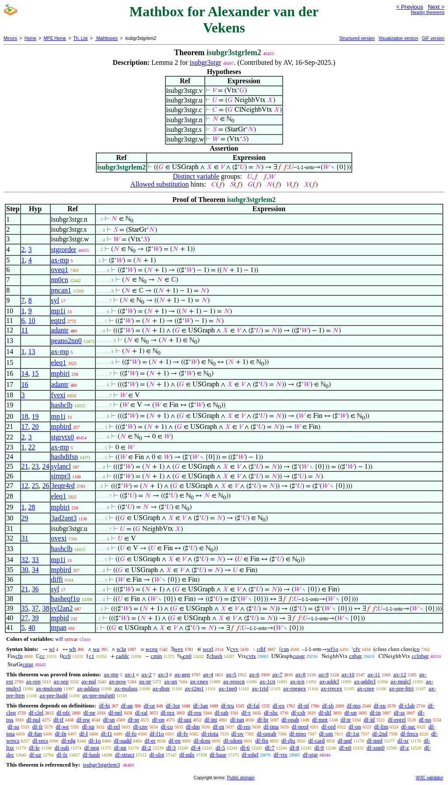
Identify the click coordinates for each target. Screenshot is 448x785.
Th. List (81, 38)
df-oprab (266, 733)
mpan (59, 627)
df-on (355, 726)
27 (24, 618)
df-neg (91, 747)
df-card (316, 740)
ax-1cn (267, 681)
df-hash (91, 754)
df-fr (37, 726)
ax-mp (60, 260)
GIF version (433, 38)
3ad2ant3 (64, 518)
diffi (57, 579)
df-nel (115, 712)
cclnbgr (420, 656)
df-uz (35, 754)
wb (72, 649)
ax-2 (146, 674)
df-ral (141, 712)
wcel (208, 649)
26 (45, 485)
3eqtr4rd (63, 485)
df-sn (109, 719)
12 (24, 485)
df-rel (113, 726)
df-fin (262, 740)
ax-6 (254, 674)
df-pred (300, 726)
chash (215, 656)
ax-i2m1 (194, 688)
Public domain (241, 777)
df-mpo (297, 733)
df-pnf (345, 740)
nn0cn (59, 279)
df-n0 (345, 747)
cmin (156, 656)
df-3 (171, 747)
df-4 (195, 747)
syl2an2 (62, 608)
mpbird (61, 426)
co (417, 649)
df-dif (325, 712)
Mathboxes (106, 38)
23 (35, 466)
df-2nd (380, 733)
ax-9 (323, 674)
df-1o (94, 740)
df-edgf (250, 754)
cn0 (187, 656)
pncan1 (61, 290)
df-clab (407, 705)
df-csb (298, 712)
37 (35, 608)
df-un (350, 712)
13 (31, 351)
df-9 (319, 747)
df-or (149, 705)
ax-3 (163, 674)
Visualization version (398, 38)
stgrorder (64, 249)
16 (24, 384)
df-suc (408, 726)
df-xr (403, 740)
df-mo (353, 705)
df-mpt (319, 719)
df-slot (156, 754)
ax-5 (231, 674)
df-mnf (374, 740)
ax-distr (161, 688)
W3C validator (429, 777)
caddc (122, 656)
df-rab (221, 712)
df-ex (278, 705)
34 (35, 569)
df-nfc (63, 712)
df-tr (345, 719)
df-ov (237, 733)
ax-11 (374, 674)
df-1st (352, 733)
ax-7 (277, 674)
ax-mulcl (401, 681)
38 (45, 608)
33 (35, 559)
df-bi (104, 705)
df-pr (133, 719)
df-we (62, 726)
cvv (234, 649)
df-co (167, 726)
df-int (210, 719)
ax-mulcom (49, 688)
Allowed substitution (159, 184)
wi (52, 649)
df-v (246, 712)
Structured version (356, 38)
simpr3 (60, 476)
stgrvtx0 (62, 437)
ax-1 (130, 674)
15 (35, 373)
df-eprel (397, 719)
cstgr (27, 664)
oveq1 (59, 269)
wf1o (333, 649)
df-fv (182, 733)
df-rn (218, 726)
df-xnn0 (376, 747)
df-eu (379, 705)
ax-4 (208, 674)
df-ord (329, 726)
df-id (369, 719)
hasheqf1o (65, 598)
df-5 (220, 747)
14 (24, 373)
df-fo (130, 733)
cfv (356, 649)
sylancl (61, 466)
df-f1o (157, 733)
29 (24, 518)
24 (45, 466)
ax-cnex (199, 681)
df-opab (290, 719)
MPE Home (55, 38)
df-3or (173, 705)
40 (31, 627)
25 (35, 485)
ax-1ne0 (228, 688)
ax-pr (145, 681)
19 (35, 416)
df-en (174, 740)
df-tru (227, 705)
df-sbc (271, 712)
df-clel (35, 712)
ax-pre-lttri (401, 688)
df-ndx (187, 754)
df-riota (209, 733)
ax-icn (297, 681)
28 (31, 507)
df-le (34, 747)
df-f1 (106, 733)
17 (24, 426)
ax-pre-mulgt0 (98, 695)
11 (24, 330)
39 (35, 618)
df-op (158, 719)
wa (96, 649)
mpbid (60, 618)
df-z (404, 747)
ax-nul (88, 681)
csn (285, 649)
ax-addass (88, 688)
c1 (91, 656)
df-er (149, 740)
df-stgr (310, 754)
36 (35, 589)
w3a (121, 649)
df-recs (40, 740)
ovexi (59, 538)
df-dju (288, 740)
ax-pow (117, 681)
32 (24, 559)
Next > (436, 7)
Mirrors (10, 38)
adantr (60, 330)
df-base (218, 754)
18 (24, 416)
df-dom (201, 740)
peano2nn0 (66, 340)
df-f (83, 733)
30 (24, 569)
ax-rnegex (294, 688)
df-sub (62, 747)
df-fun (35, 733)
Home (30, 38)
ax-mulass (126, 688)
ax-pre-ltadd (54, 695)
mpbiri (60, 373)
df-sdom (233, 740)
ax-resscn (234, 681)
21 (24, 466)
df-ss (399, 712)
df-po (425, 719)
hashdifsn (64, 456)
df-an (127, 705)
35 (24, 608)
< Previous (409, 7)
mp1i (58, 311)
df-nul (33, 719)
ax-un (170, 681)
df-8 (294, 747)
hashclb (62, 405)
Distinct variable (196, 176)
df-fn (60, 733)
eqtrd (58, 320)
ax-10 (348, 674)
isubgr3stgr (205, 62)
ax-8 (300, 674)
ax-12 (399, 674)
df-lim (381, 726)
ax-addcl (329, 681)
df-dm (193, 726)
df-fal (253, 705)
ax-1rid (260, 688)
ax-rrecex (331, 688)
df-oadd (122, 740)
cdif (261, 649)
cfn (19, 656)
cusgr (299, 656)
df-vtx (280, 754)
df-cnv (140, 726)
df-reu (195, 712)
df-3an (200, 705)
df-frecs (409, 733)
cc (42, 656)
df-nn (120, 747)
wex (178, 649)
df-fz (61, 754)
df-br (262, 719)
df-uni (185, 719)
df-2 (146, 747)
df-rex (168, 712)
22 (31, 447)
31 (24, 538)
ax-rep (33, 681)
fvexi (58, 395)
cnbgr (355, 656)
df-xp (88, 726)
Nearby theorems (427, 12)
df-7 (270, 747)
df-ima (271, 726)
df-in (375, 712)
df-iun (237, 719)
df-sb (328, 705)
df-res (243, 726)
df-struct (124, 754)
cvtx (251, 656)
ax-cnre (365, 688)
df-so (13, 726)
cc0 (67, 656)
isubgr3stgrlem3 (101, 764)
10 (31, 320)
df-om (326, 733)
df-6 (245, 747)
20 (35, 426)
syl (55, 300)
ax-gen (182, 674)
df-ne (89, 712)
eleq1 (58, 362)
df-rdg (68, 740)
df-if (58, 719)
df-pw (83, 719)
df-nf (303, 705)
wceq (152, 649)
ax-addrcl (364, 681)
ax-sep (61, 681)
